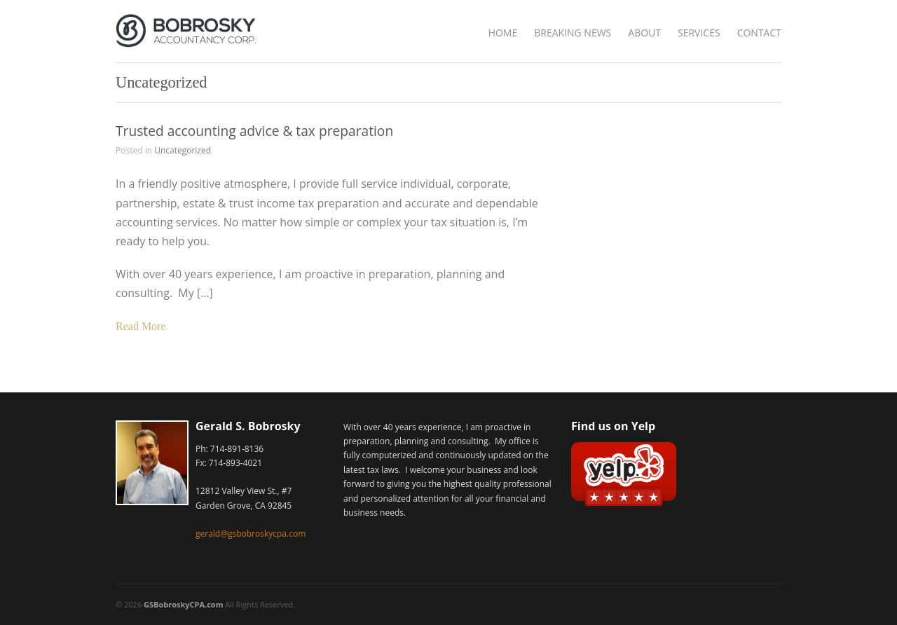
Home (503, 32)
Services (699, 32)
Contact (759, 32)
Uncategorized (182, 150)
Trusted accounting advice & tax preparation (254, 130)
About (644, 32)
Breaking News (572, 32)
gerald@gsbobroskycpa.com (251, 534)
